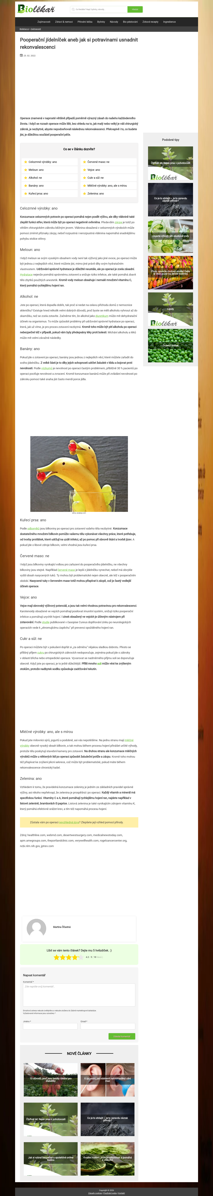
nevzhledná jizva (69, 822)
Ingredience (169, 21)
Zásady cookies (95, 1193)
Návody (114, 21)
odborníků (33, 528)
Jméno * (27, 1021)
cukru (40, 652)
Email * (84, 1021)
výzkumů (46, 368)
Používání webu (110, 1193)
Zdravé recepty (150, 21)
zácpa (118, 222)
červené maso (66, 569)
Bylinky (101, 21)
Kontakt (121, 1193)
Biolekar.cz (24, 29)
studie (46, 622)
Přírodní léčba (85, 21)
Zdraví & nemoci (64, 21)
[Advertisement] (79, 85)
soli (99, 663)
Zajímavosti (44, 21)
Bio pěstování (130, 21)
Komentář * (28, 982)
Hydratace (26, 274)
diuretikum (101, 316)
